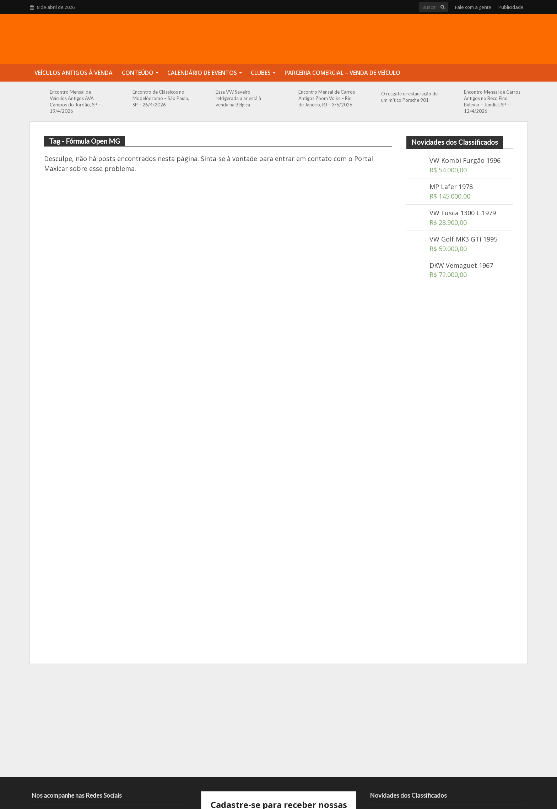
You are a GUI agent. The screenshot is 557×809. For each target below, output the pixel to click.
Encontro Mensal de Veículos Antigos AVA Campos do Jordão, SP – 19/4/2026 (75, 101)
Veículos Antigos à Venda (73, 73)
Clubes (261, 73)
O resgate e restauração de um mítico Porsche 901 (409, 97)
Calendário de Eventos (202, 73)
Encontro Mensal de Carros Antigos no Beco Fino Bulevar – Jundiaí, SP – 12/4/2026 (492, 101)
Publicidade (511, 7)
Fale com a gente (473, 7)
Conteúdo (137, 73)
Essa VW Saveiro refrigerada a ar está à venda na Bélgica (238, 98)
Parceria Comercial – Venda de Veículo (342, 73)
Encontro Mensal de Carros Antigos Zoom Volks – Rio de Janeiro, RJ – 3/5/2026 (326, 98)
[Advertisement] (459, 411)
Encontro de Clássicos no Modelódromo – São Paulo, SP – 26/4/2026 (161, 98)
